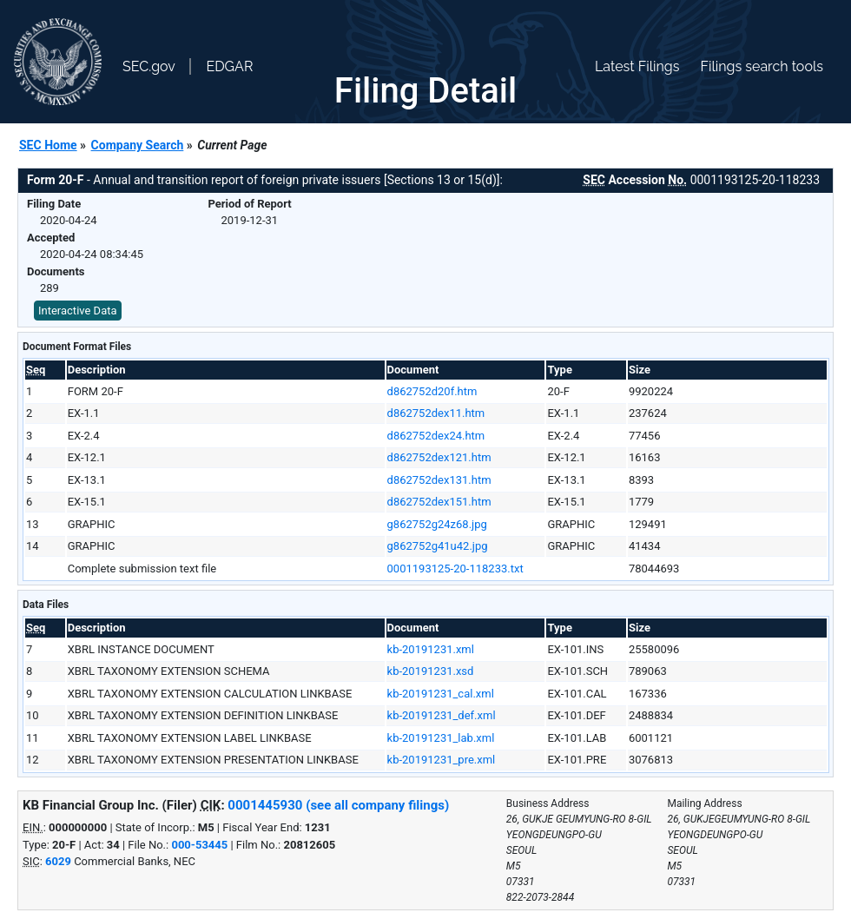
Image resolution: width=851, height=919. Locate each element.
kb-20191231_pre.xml (441, 759)
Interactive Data (77, 310)
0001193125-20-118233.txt (455, 568)
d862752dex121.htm (439, 457)
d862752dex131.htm (439, 479)
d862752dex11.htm (436, 413)
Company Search (137, 145)
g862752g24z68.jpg (437, 524)
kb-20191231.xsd (430, 671)
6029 (58, 861)
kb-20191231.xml (430, 649)
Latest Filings (637, 66)
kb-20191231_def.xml (441, 715)
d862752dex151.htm (439, 501)
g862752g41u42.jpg (437, 545)
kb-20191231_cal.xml (440, 693)
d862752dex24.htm (436, 435)
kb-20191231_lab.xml (441, 737)
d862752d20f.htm (432, 391)
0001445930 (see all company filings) (338, 805)
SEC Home (48, 145)
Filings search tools (761, 66)
